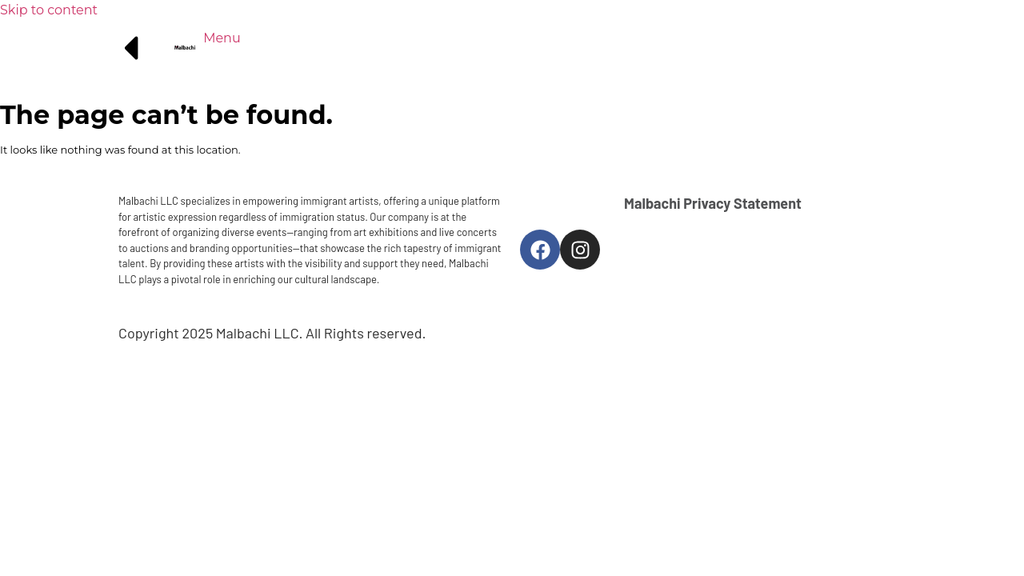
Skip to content (49, 10)
